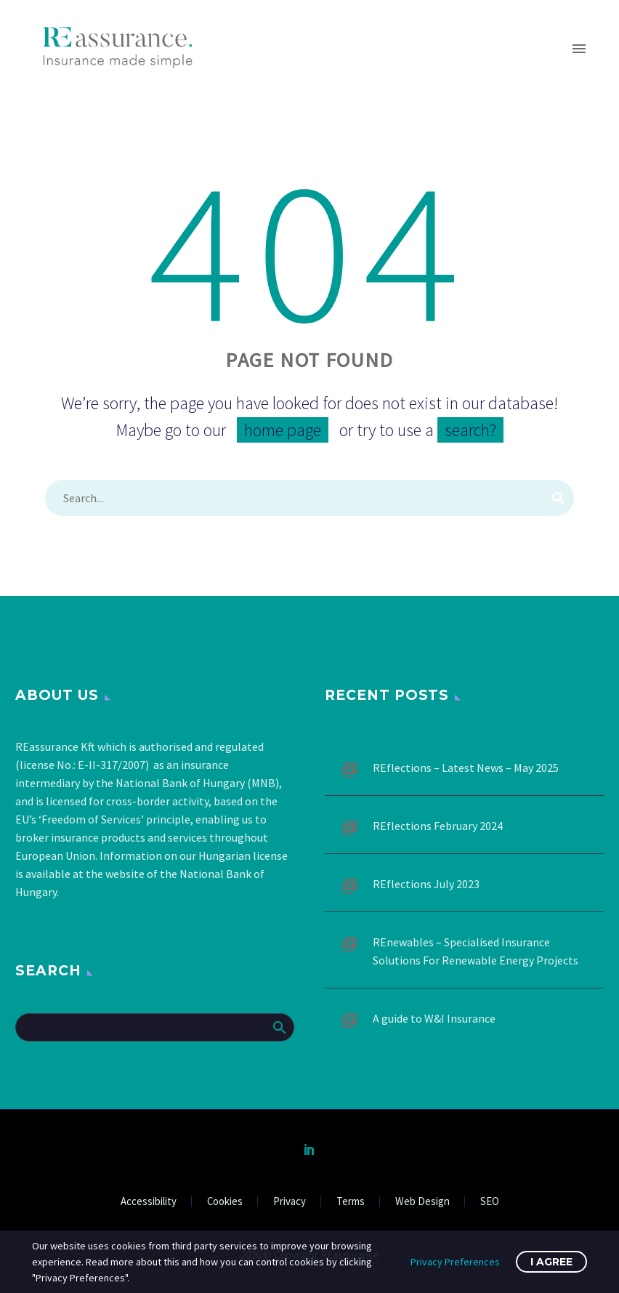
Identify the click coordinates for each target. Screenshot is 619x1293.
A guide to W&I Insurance (434, 1018)
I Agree (551, 1261)
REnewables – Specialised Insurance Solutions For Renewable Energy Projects (475, 951)
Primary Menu (579, 48)
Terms (350, 1201)
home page (282, 430)
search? (470, 430)
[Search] (309, 498)
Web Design (422, 1201)
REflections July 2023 (426, 884)
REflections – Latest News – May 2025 (466, 767)
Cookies (225, 1201)
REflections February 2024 (438, 825)
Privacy (289, 1201)
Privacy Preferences (455, 1261)
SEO (489, 1201)
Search (278, 1027)
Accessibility (149, 1201)
